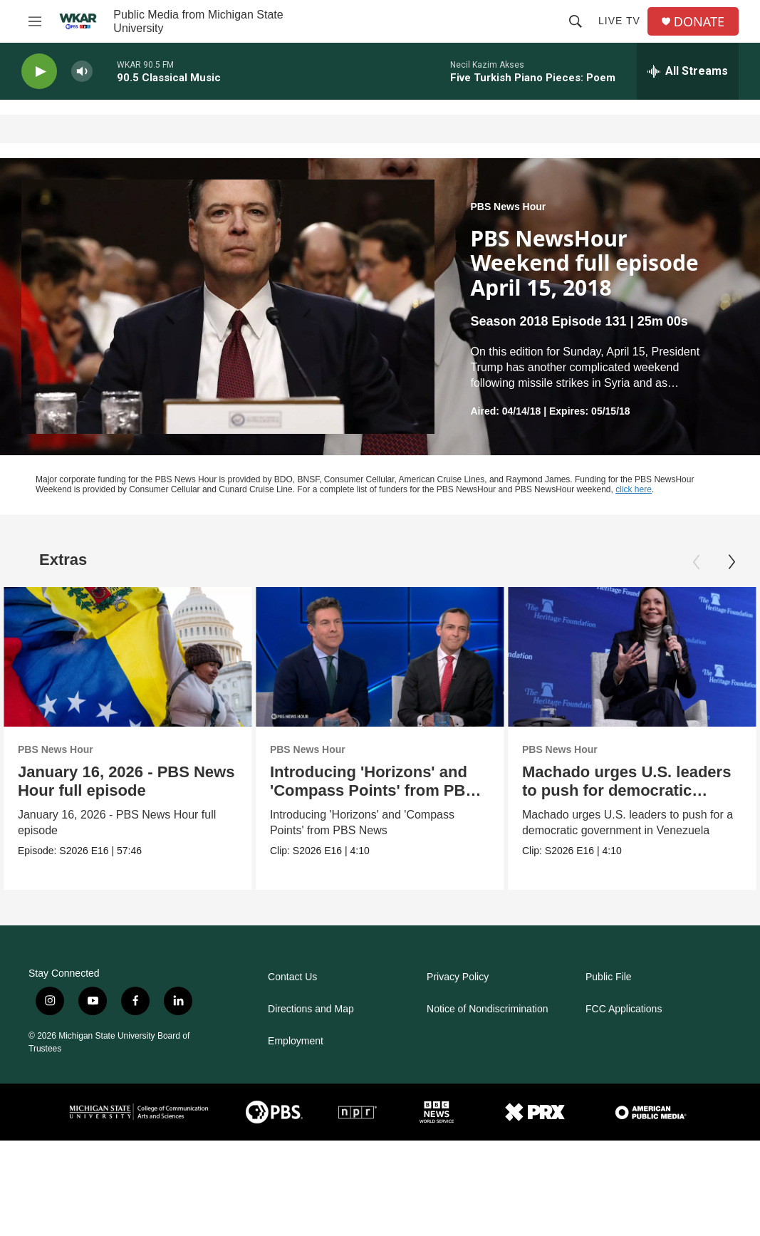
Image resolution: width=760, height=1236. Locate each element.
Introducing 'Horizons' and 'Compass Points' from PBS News (374, 790)
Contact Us (292, 977)
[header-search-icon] (575, 21)
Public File (608, 977)
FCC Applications (623, 1009)
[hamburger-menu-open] (34, 21)
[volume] (82, 72)
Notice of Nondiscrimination (487, 1009)
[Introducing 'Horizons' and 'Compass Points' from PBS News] (381, 657)
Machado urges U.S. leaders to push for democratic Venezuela (626, 790)
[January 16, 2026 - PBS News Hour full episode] (128, 657)
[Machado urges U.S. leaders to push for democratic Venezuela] (632, 657)
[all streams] (688, 71)
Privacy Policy (458, 977)
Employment (295, 1041)
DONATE (699, 21)
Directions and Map (311, 1009)
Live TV (619, 20)
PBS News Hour (508, 206)
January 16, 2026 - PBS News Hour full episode (126, 781)
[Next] (731, 562)
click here (633, 489)
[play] (39, 71)
